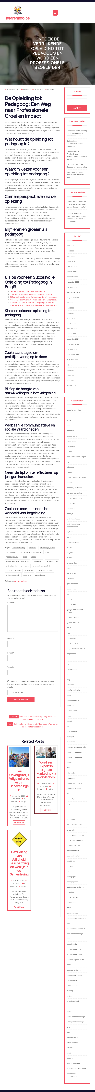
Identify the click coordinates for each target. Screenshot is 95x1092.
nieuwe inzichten (52, 561)
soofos (69, 965)
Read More (19, 822)
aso (68, 425)
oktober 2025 (72, 287)
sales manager (72, 913)
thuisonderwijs (72, 985)
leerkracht (71, 705)
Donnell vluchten (73, 213)
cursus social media (74, 498)
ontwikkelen (25, 566)
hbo (68, 633)
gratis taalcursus (73, 622)
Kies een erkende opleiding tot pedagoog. (28, 291)
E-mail (10, 653)
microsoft (71, 773)
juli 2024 (70, 365)
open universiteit (73, 856)
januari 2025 (72, 334)
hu (68, 664)
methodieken (37, 561)
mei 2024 (70, 375)
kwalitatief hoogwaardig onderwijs (17, 561)
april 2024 (71, 380)
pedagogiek (29, 570)
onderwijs (70, 830)
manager (70, 736)
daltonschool (72, 508)
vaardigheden (40, 575)
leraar (69, 716)
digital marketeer (73, 519)
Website (10, 667)
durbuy (69, 537)
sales (69, 908)
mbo (68, 768)
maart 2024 (71, 386)
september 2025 (73, 292)
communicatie (11, 552)
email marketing (73, 542)
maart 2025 (71, 323)
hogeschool (71, 654)
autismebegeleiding (18, 548)
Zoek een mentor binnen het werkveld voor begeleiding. (34, 305)
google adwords (73, 604)
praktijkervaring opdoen (45, 570)
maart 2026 (71, 261)
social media (72, 944)
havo (69, 628)
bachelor (70, 431)
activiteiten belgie (74, 410)
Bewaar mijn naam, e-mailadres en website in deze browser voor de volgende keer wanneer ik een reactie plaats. (30, 684)
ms (68, 794)
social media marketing (76, 954)
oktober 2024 (72, 349)
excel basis (71, 573)
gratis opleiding (73, 617)
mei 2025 (70, 313)
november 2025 (73, 282)
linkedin (70, 721)
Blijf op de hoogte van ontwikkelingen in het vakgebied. (33, 297)
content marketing (74, 493)
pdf (68, 871)
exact (69, 558)
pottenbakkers (72, 897)
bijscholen (32, 548)
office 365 (71, 819)
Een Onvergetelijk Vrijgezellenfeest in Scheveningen (19, 780)
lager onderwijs (73, 700)
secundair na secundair (76, 928)
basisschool (71, 441)
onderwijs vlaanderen (75, 835)
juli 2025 (70, 303)
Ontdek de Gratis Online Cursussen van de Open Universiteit (76, 204)
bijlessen (70, 467)
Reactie (11, 602)
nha (68, 804)
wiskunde (70, 1048)
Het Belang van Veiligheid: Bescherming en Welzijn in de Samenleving (19, 863)
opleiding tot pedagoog (13, 570)
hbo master (71, 638)
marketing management (76, 752)
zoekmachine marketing (76, 1068)
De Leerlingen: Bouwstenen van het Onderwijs (75, 143)
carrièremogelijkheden (47, 548)
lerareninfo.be (18, 18)
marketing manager (74, 757)
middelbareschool (74, 788)
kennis (33, 557)
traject (69, 996)
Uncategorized (20, 581)
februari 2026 (72, 266)
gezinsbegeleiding (12, 557)
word (69, 1053)
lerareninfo (71, 202)
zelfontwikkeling (73, 1063)
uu (68, 1006)
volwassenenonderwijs (76, 1016)
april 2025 (71, 318)
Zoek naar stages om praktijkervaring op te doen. (31, 294)
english (70, 552)
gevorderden (72, 589)
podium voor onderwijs (75, 887)
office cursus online (74, 825)
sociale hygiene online (75, 959)
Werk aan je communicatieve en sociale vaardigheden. (33, 299)
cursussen (71, 503)
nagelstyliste (72, 799)
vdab (69, 1011)
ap (68, 415)
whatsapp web (72, 1042)
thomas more (72, 980)
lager (69, 695)
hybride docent (73, 669)
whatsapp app (72, 1037)
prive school (71, 902)
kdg (68, 679)
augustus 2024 (73, 360)
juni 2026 (70, 246)
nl (67, 809)
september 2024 (73, 354)
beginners (71, 446)
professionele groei (12, 575)
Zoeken (77, 91)
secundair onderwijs (75, 934)
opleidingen (71, 861)
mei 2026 (70, 251)
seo (68, 939)
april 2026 (71, 256)
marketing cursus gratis (76, 747)
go (68, 594)
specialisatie (27, 575)
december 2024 (73, 339)
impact (25, 557)
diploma (70, 532)
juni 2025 (70, 308)
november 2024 (73, 344)
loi (68, 726)
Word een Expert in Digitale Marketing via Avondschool (46, 769)
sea (68, 923)
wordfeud (70, 1058)
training (70, 991)
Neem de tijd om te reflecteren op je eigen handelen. (32, 302)
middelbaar (71, 778)
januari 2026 (72, 271)
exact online (72, 563)
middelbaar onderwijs (75, 783)
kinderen (70, 685)
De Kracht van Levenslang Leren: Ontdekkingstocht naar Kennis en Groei (77, 133)
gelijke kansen (72, 584)
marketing (71, 742)
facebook (70, 578)
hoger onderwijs (73, 643)
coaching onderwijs (74, 488)
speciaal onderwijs (74, 970)
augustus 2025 (73, 297)
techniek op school (74, 975)
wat (68, 1032)
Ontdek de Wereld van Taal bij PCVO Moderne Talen (75, 174)
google (69, 599)
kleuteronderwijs (73, 690)
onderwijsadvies (11, 566)
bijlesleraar (71, 462)
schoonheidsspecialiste (76, 918)
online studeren (73, 851)
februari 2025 (72, 329)
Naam (10, 638)
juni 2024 (70, 370)
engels (69, 547)
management (72, 731)
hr (68, 659)
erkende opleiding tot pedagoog (30, 552)
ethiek (47, 552)
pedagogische (72, 882)
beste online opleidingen (76, 457)
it (67, 674)
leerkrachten (72, 711)
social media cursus (74, 949)
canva (69, 482)
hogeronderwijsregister (76, 648)
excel (69, 568)
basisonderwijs (72, 436)
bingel (69, 472)
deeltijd (70, 514)
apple (69, 420)
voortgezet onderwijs (75, 1022)
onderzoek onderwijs (75, 840)
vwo (68, 1027)
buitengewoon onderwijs (76, 477)
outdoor (70, 866)
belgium (70, 451)
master (70, 762)
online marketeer (73, 845)
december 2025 (73, 277)
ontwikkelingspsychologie (41, 566)
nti (68, 814)
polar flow (70, 892)
